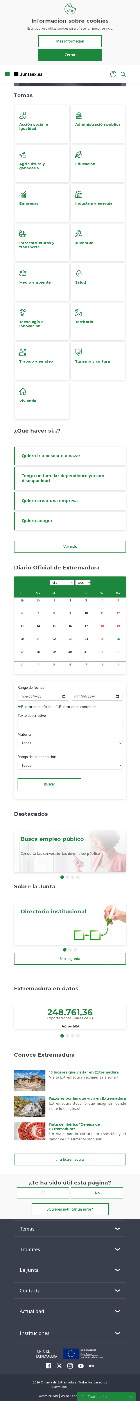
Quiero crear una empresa (50, 501)
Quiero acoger (37, 521)
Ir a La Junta (70, 958)
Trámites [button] (30, 1249)
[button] (113, 74)
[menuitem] (48, 1365)
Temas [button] (27, 1228)
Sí (43, 1193)
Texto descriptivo (32, 715)
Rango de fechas (31, 687)
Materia (24, 734)
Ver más (70, 546)
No (97, 1193)
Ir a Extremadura (70, 1159)
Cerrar (70, 54)
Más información (70, 41)
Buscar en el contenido (78, 706)
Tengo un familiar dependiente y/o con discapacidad (63, 478)
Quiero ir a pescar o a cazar (51, 456)
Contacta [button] (30, 1290)
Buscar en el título (36, 706)
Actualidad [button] (32, 1311)
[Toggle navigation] (48, 74)
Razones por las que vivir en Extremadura (87, 1098)
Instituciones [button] (34, 1333)
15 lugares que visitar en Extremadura (84, 1072)
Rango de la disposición (37, 756)
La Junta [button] (29, 1270)
